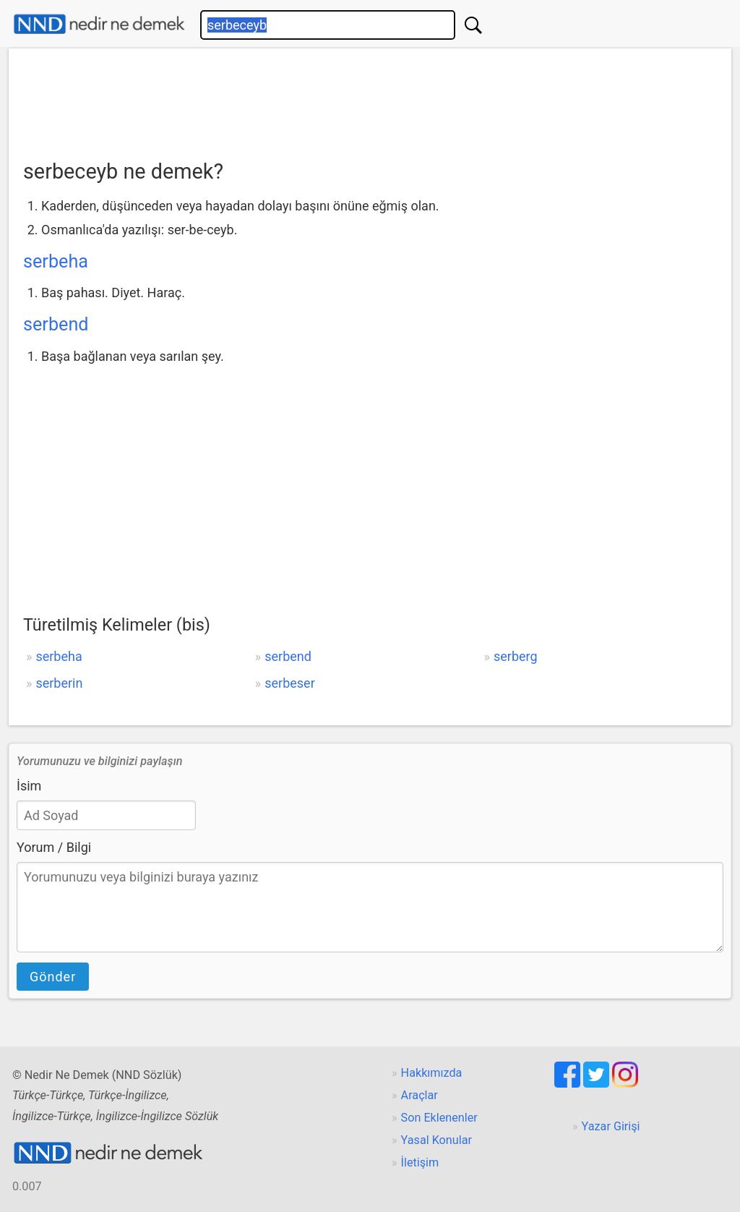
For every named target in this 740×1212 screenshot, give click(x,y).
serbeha (55, 261)
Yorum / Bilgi (54, 847)
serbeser (289, 683)
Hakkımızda (431, 1073)
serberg (516, 656)
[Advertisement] (370, 99)
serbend (56, 324)
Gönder (53, 976)
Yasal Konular (436, 1140)
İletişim (420, 1162)
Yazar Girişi (611, 1126)
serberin (58, 683)
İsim (29, 785)
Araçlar (419, 1095)
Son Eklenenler (439, 1117)
